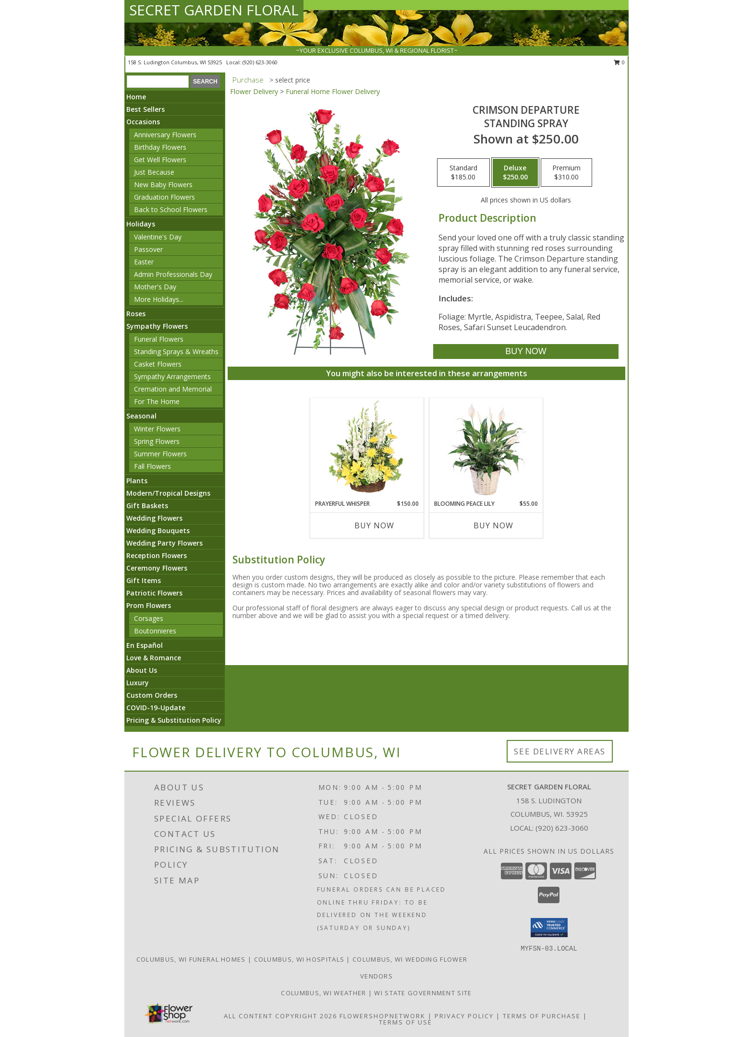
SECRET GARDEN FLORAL (214, 10)
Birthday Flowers (160, 147)
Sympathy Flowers (157, 326)
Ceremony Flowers (156, 567)
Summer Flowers (160, 453)
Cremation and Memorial (173, 388)
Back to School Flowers (170, 209)
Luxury (137, 682)
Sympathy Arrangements (172, 376)
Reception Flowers (156, 555)
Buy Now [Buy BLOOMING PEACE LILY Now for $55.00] (493, 525)
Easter (144, 261)
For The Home (157, 401)
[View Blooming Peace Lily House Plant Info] (486, 448)
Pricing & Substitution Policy (173, 720)
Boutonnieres (155, 630)
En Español (144, 645)
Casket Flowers (158, 364)
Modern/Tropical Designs (168, 493)
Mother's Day (155, 286)
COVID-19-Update (155, 707)
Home (136, 96)
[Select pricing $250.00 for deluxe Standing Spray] (515, 173)
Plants (136, 480)
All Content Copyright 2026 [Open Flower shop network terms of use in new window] (280, 1016)
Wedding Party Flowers (164, 543)
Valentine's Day (158, 236)
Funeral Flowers (158, 339)
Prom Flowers (148, 605)
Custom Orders (151, 695)
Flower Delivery (254, 91)
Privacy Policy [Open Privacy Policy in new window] (464, 1016)
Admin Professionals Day (173, 274)
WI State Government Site (423, 993)
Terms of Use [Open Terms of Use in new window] (405, 1022)
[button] (549, 927)
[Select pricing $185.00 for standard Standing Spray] (463, 173)
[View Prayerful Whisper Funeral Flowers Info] (367, 448)
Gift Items (143, 580)
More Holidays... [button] (158, 299)
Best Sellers (145, 109)
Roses (136, 313)
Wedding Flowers (154, 518)
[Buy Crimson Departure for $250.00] (525, 351)
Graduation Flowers (164, 197)
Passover (148, 249)
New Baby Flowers (163, 184)
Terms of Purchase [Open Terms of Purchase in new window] (542, 1016)
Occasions (143, 121)
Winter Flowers (157, 428)
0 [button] (619, 62)
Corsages (148, 618)
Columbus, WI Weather (323, 993)
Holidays (140, 223)
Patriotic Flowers (154, 592)
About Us (141, 670)
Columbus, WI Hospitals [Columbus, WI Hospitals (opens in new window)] (299, 959)
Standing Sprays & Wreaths (176, 351)
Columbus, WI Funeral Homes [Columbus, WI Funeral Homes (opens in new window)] (191, 959)
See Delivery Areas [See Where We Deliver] (560, 751)
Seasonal (141, 415)
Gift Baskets (147, 505)
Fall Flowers (152, 466)
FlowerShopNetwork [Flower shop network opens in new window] (382, 1016)
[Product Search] (158, 81)
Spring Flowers (157, 441)
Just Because (154, 172)
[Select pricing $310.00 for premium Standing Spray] (566, 173)
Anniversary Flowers (165, 134)
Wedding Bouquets (158, 530)
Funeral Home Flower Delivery (333, 91)
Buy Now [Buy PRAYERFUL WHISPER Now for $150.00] (374, 525)
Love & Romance (153, 657)
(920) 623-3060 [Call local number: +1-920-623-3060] (260, 62)
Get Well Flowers (160, 159)
